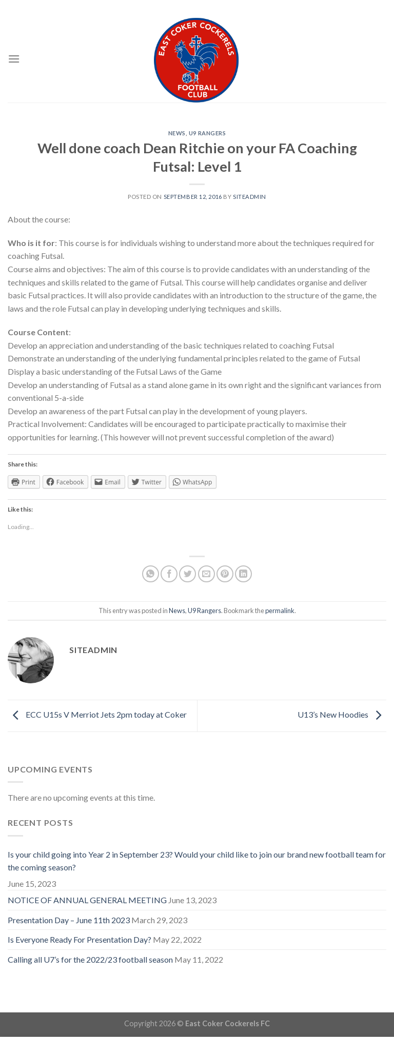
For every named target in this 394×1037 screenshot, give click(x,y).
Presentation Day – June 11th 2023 (69, 920)
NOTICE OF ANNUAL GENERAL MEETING (87, 900)
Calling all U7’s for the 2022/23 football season (90, 959)
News (177, 133)
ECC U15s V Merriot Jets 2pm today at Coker (97, 714)
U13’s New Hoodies (342, 714)
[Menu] (14, 58)
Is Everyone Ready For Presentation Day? (79, 939)
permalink (279, 610)
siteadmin (249, 196)
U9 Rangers (207, 133)
